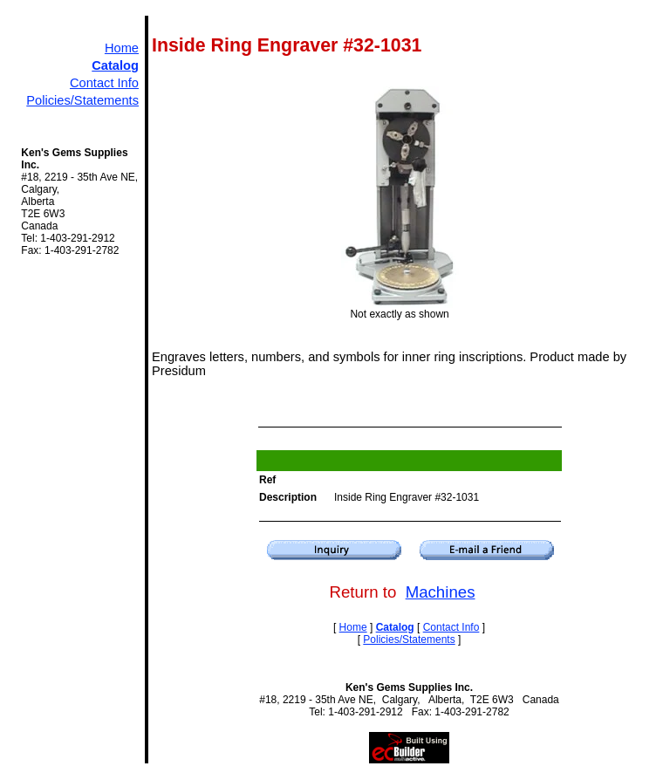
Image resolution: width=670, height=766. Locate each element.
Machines (440, 592)
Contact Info (104, 83)
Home (122, 48)
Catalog (115, 65)
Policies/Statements (82, 100)
